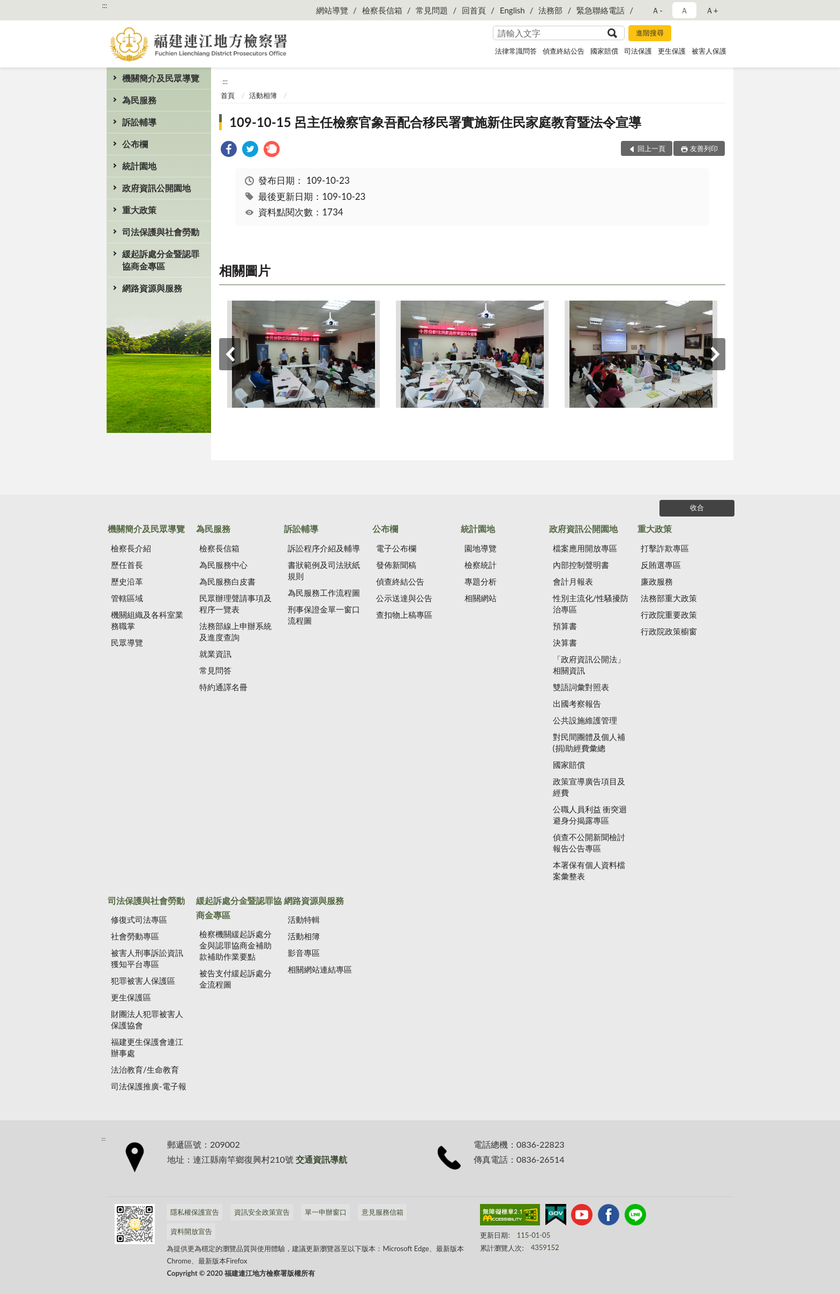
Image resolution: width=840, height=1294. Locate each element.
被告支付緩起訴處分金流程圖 (235, 978)
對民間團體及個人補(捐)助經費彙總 (589, 742)
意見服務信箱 (382, 1212)
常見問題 (432, 10)
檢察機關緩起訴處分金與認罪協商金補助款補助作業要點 (235, 945)
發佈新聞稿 (396, 565)
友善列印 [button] (704, 148)
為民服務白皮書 (227, 581)
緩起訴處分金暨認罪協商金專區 (160, 260)
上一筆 (230, 354)
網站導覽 (332, 10)
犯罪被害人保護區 (143, 980)
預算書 (565, 626)
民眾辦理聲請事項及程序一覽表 (235, 603)
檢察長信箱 (382, 10)
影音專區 (304, 953)
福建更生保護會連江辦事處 (147, 1047)
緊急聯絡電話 (600, 10)
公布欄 (135, 144)
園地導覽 (480, 548)
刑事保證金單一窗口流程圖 (324, 614)
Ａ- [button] (657, 10)
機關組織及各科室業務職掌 (147, 620)
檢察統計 (480, 565)
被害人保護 (709, 51)
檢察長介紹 (131, 548)
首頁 (228, 95)
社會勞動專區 (135, 936)
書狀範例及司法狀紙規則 (324, 570)
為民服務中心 (223, 565)
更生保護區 (131, 997)
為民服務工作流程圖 (324, 592)
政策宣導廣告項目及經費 (589, 786)
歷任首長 (127, 565)
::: (104, 5)
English (512, 10)
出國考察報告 (577, 703)
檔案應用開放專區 (585, 548)
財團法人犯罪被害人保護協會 (147, 1019)
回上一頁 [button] (651, 148)
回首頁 (474, 10)
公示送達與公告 (404, 598)
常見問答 (215, 670)
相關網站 (480, 598)
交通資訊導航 (321, 1159)
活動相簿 (263, 95)
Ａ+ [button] (712, 10)
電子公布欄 (396, 548)
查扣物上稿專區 (404, 614)
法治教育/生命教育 (145, 1069)
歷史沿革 (127, 581)
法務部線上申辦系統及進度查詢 (235, 631)
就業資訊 (215, 654)
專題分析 (480, 581)
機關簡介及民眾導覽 (160, 78)
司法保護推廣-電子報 (148, 1086)
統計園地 (139, 166)
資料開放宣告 (191, 1231)
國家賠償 (604, 51)
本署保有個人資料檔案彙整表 (589, 870)
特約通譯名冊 (223, 687)
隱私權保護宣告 (194, 1212)
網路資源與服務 (152, 288)
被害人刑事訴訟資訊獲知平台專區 (147, 958)
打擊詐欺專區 (665, 548)
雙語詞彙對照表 (581, 687)
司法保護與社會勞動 (160, 232)
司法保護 (638, 51)
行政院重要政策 (669, 614)
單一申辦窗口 (326, 1212)
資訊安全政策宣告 (262, 1212)
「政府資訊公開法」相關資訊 (589, 664)
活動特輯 (304, 919)
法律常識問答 (516, 51)
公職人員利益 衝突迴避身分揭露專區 (590, 814)
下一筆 (714, 354)
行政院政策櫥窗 (669, 631)
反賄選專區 (661, 565)
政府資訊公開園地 (156, 188)
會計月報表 (573, 581)
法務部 (550, 10)
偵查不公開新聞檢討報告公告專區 (589, 842)
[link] (229, 150)
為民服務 (139, 100)
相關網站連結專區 (320, 969)
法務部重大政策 (669, 598)
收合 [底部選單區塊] (697, 507)
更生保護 (672, 51)
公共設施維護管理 (585, 720)
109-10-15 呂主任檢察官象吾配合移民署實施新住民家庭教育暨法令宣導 (435, 122)
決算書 (565, 642)
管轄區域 (127, 598)
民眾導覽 (127, 642)
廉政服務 (657, 581)
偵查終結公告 (563, 51)
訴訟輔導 (139, 122)
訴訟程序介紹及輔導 (324, 548)
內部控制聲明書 (581, 565)
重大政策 (139, 210)
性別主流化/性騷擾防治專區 (591, 603)
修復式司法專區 (139, 919)
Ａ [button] (684, 10)
